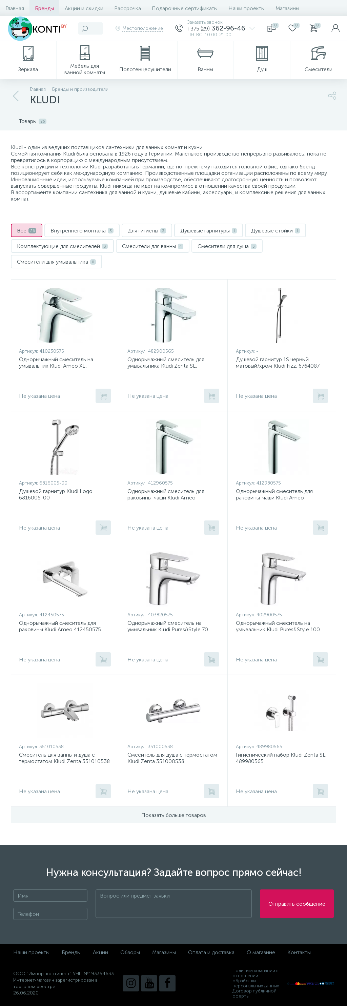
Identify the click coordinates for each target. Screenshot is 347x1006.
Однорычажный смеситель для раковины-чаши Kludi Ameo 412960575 (165, 497)
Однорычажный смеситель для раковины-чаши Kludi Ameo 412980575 (274, 497)
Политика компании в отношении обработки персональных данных (255, 978)
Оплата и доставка (211, 952)
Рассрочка (127, 8)
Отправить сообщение (296, 904)
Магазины (287, 8)
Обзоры (130, 952)
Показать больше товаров (173, 815)
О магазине (261, 952)
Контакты (299, 952)
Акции (100, 952)
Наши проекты (246, 8)
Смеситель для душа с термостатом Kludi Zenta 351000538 (172, 758)
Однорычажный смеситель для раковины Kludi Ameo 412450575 (60, 626)
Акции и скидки (84, 8)
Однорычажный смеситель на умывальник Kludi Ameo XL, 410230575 (56, 365)
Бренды (44, 8)
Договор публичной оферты (254, 993)
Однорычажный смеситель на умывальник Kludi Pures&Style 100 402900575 (278, 629)
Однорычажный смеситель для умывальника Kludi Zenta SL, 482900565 (165, 365)
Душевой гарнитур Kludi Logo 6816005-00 (56, 494)
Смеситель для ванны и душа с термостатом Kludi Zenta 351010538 (64, 758)
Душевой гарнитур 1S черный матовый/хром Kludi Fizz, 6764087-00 (279, 365)
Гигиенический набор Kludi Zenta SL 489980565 (281, 758)
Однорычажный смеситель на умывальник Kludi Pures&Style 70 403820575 (167, 629)
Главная (14, 8)
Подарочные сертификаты (185, 8)
